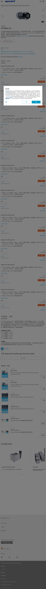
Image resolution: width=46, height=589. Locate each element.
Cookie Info (11, 97)
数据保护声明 (7, 98)
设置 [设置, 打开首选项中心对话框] (6, 101)
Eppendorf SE (7, 90)
